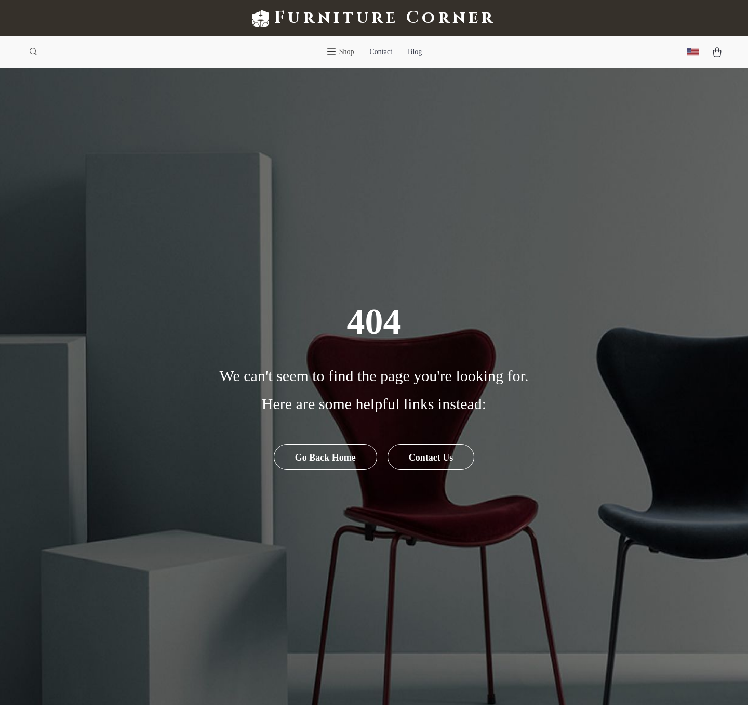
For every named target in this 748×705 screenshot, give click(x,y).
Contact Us (431, 457)
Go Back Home (325, 457)
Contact (381, 52)
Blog (415, 52)
